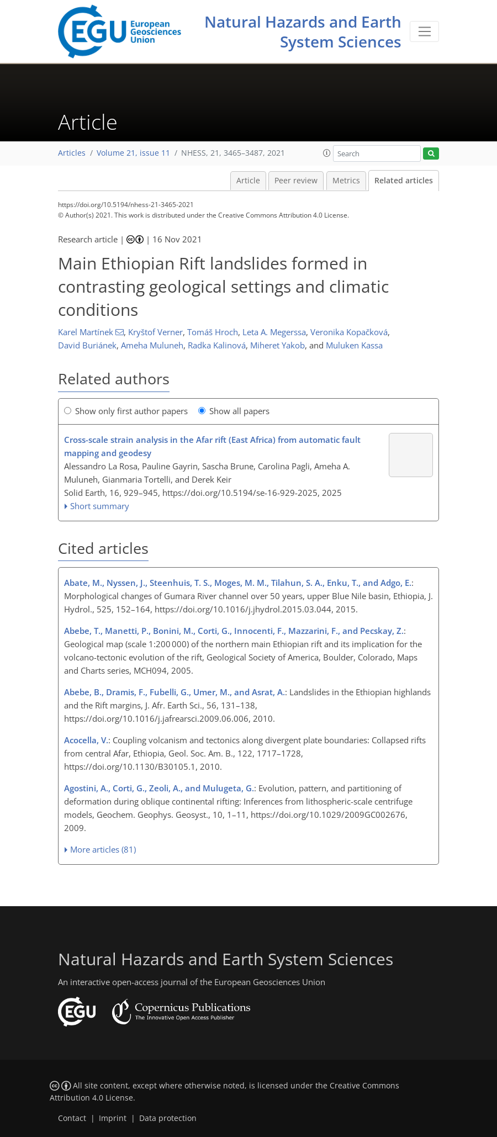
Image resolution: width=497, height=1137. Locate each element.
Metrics (346, 181)
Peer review (296, 181)
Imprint (112, 1118)
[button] (327, 153)
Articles (72, 153)
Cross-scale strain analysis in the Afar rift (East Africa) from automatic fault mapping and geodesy (212, 446)
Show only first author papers (126, 410)
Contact (72, 1118)
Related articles (403, 181)
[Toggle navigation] (424, 31)
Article (248, 181)
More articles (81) (103, 849)
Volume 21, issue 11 (133, 153)
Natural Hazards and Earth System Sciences (302, 31)
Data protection (168, 1118)
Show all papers (233, 410)
